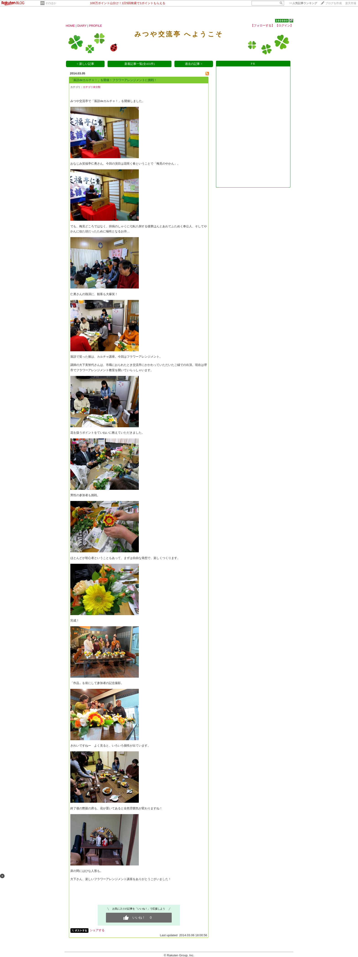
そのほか (50, 3)
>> (303, 3)
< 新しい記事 (85, 64)
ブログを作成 (333, 3)
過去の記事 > (193, 64)
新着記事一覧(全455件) (139, 64)
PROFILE (95, 25)
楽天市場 (350, 3)
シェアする (97, 930)
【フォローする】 (262, 25)
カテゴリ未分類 (91, 87)
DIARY (82, 25)
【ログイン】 (284, 25)
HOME (70, 25)
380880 (282, 20)
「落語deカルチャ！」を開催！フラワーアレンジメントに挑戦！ (113, 80)
